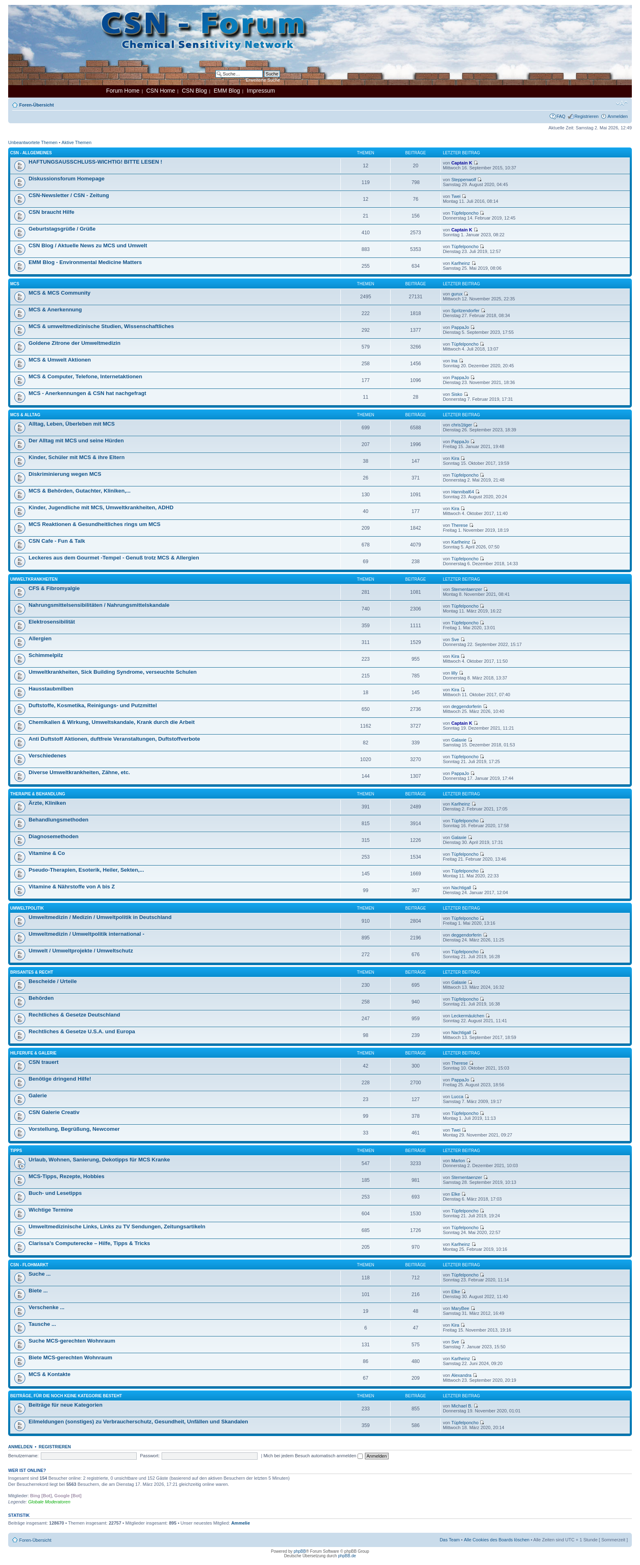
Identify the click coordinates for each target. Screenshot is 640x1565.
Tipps (16, 1150)
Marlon (458, 1160)
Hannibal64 (462, 491)
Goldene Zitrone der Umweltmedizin (74, 343)
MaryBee (460, 1308)
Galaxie (459, 739)
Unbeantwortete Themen (33, 142)
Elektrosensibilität (52, 622)
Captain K (461, 162)
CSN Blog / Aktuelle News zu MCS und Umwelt (88, 245)
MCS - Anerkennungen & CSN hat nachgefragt (87, 393)
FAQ (560, 116)
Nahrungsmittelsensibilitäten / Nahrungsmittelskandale (99, 605)
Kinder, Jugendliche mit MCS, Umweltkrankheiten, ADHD (101, 507)
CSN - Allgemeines (31, 153)
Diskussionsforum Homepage (66, 178)
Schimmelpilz (46, 655)
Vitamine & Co (47, 853)
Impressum (261, 90)
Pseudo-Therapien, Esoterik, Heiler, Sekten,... (86, 870)
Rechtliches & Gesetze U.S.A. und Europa (82, 1031)
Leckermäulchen (467, 1015)
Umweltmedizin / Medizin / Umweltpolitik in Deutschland (100, 917)
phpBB (299, 1551)
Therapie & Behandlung (37, 794)
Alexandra (461, 1375)
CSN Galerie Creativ (54, 1112)
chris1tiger (461, 424)
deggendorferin (466, 706)
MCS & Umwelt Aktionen (60, 360)
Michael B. (461, 1405)
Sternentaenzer (466, 589)
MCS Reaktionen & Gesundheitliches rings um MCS (94, 524)
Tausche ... (42, 1324)
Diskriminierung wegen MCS (65, 474)
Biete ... (38, 1291)
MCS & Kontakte (50, 1374)
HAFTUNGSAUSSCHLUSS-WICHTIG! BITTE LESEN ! (95, 162)
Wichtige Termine (51, 1210)
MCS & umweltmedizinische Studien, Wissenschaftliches (101, 326)
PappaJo (460, 327)
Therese (459, 525)
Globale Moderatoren (49, 1501)
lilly (454, 672)
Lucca (457, 1096)
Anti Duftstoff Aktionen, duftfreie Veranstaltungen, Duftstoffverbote (114, 739)
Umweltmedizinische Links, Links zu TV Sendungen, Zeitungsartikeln (117, 1226)
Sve (455, 639)
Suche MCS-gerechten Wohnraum (72, 1341)
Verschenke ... (46, 1307)
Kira (455, 458)
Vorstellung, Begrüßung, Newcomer (74, 1129)
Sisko (456, 394)
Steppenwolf (463, 179)
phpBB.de (347, 1556)
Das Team (450, 1539)
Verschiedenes (47, 756)
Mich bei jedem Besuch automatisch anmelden (313, 1455)
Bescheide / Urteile (53, 981)
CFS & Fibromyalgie (54, 588)
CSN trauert (43, 1062)
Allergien (40, 638)
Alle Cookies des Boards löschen (496, 1539)
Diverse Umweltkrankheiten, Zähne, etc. (79, 772)
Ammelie (240, 1523)
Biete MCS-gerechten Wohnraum (70, 1357)
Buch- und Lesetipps (55, 1193)
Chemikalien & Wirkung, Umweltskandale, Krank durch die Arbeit (112, 722)
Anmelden (617, 116)
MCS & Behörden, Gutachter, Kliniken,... (80, 491)
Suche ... (40, 1274)
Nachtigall (461, 887)
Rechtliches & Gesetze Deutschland (74, 1015)
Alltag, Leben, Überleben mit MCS (72, 424)
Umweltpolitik (27, 908)
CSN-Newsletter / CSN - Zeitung (69, 195)
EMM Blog (226, 90)
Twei (456, 196)
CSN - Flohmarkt (29, 1265)
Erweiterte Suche (263, 80)
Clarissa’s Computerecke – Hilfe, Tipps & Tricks (89, 1243)
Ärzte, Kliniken (47, 803)
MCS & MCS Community (60, 293)
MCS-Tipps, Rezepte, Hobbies (66, 1176)
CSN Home (160, 90)
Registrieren (586, 116)
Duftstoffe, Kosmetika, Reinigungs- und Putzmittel (93, 705)
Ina (454, 360)
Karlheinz (460, 263)
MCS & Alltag (25, 415)
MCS (14, 284)
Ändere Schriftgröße (622, 103)
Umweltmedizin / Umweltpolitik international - (86, 934)
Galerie (38, 1095)
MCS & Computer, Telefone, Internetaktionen (85, 376)
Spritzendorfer (465, 310)
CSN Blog (194, 90)
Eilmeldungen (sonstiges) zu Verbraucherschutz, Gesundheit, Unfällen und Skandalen (138, 1421)
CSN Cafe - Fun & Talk (57, 541)
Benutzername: (23, 1455)
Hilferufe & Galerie (33, 1053)
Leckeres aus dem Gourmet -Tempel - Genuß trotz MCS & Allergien (114, 558)
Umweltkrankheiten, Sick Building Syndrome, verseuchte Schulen (113, 672)
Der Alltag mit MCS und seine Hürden (76, 440)
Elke (455, 1194)
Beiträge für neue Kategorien (65, 1405)
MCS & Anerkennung (55, 309)
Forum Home (123, 90)
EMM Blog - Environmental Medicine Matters (85, 262)
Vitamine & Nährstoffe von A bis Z (72, 887)
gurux (457, 293)
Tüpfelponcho (465, 213)
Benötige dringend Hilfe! (60, 1079)
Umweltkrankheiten (34, 579)
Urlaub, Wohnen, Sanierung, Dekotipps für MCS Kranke (99, 1160)
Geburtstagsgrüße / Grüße (62, 229)
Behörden (41, 998)
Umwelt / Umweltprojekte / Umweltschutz (81, 951)
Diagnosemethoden (53, 836)
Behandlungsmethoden (59, 820)
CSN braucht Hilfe (51, 212)
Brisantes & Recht (31, 972)
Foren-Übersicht (36, 104)
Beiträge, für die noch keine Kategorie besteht (66, 1396)
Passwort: (150, 1455)
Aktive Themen (76, 142)
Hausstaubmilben (51, 689)
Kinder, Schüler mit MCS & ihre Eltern (76, 457)
